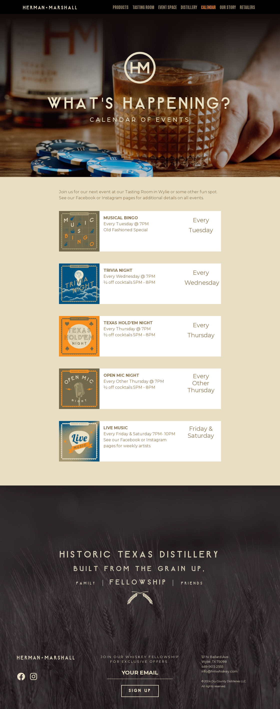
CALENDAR (208, 7)
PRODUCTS (120, 7)
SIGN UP (140, 691)
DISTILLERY (189, 7)
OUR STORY (228, 7)
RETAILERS (247, 7)
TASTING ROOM (143, 7)
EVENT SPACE (167, 7)
